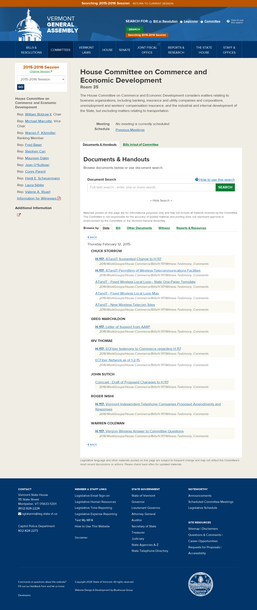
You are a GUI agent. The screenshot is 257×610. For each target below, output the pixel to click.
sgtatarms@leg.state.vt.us (37, 514)
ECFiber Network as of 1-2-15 (117, 360)
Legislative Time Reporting (93, 508)
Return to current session (153, 3)
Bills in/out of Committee (140, 145)
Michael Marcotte (38, 121)
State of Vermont (143, 496)
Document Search (161, 180)
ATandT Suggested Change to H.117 (128, 259)
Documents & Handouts (100, 145)
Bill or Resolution (164, 21)
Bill (118, 228)
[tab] (100, 144)
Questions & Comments (204, 535)
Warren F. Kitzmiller (40, 133)
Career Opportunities (203, 541)
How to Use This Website (92, 526)
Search (134, 29)
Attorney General (143, 514)
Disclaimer (81, 538)
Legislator (189, 21)
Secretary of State (144, 526)
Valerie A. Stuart (37, 192)
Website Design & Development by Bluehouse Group (104, 590)
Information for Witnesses (39, 198)
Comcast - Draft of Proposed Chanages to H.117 (131, 382)
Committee (211, 21)
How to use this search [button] (215, 179)
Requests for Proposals (204, 547)
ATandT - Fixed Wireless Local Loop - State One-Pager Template (145, 282)
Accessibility (197, 553)
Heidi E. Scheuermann (42, 178)
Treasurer (138, 533)
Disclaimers (210, 529)
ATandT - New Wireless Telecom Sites (125, 305)
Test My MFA (84, 520)
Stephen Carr (35, 151)
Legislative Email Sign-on (92, 496)
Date (106, 228)
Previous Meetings (130, 130)
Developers (24, 595)
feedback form (38, 586)
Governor (138, 502)
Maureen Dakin (37, 158)
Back (92, 237)
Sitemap (194, 529)
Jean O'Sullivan (37, 165)
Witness (164, 228)
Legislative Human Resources (95, 502)
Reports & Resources (191, 228)
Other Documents (139, 228)
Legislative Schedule (202, 508)
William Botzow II (38, 114)
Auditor (137, 520)
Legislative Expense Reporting (96, 514)
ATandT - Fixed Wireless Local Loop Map (127, 293)
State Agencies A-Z (145, 545)
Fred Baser (33, 145)
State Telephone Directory (150, 551)
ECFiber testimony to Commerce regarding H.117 (138, 349)
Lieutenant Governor (146, 508)
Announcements (199, 496)
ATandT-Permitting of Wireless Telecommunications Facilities (147, 270)
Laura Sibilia (34, 185)
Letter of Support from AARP (122, 327)
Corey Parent (35, 171)
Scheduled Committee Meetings (210, 502)
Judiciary (138, 539)
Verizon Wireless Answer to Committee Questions (139, 431)
